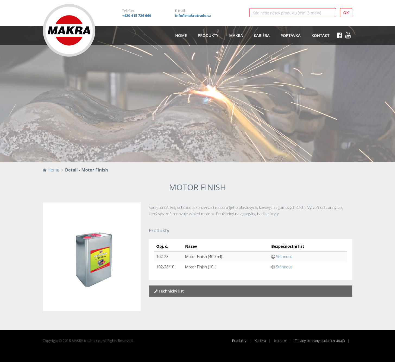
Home (181, 35)
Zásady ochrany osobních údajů (320, 340)
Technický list (169, 291)
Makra (236, 35)
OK (346, 12)
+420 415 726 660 (136, 15)
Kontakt (320, 35)
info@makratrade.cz (193, 15)
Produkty (208, 35)
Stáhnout (281, 256)
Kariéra (262, 35)
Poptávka (290, 35)
